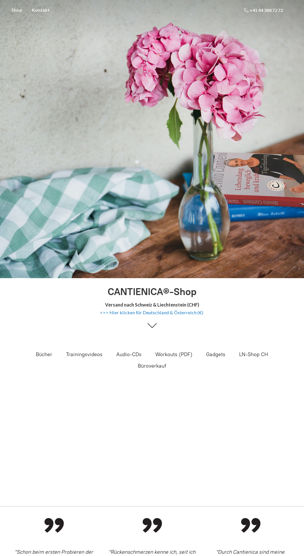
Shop (16, 10)
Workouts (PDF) (173, 354)
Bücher (44, 354)
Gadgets (215, 354)
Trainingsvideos (84, 354)
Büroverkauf (152, 366)
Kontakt (41, 10)
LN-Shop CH (253, 354)
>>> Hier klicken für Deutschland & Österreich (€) (151, 312)
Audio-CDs (129, 354)
